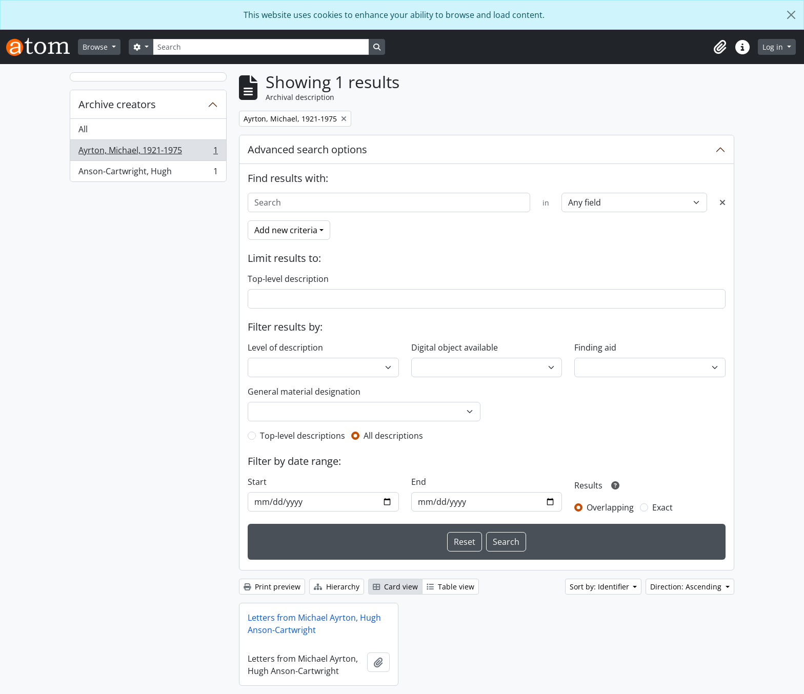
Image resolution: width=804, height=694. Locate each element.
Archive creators (117, 104)
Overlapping (610, 507)
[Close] (791, 15)
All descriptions (393, 435)
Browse (96, 47)
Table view (450, 586)
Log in (773, 47)
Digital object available (454, 347)
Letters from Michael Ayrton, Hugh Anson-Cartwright (314, 624)
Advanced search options (307, 149)
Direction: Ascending (686, 586)
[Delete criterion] (722, 202)
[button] (720, 47)
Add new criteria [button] (285, 230)
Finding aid (595, 347)
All (83, 129)
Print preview (272, 586)
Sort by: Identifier (600, 586)
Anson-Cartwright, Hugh (148, 173)
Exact (662, 507)
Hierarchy (336, 586)
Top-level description (288, 278)
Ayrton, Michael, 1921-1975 (148, 152)
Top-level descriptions (302, 435)
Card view (395, 586)
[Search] (261, 47)
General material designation (304, 391)
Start (257, 481)
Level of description (285, 347)
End (418, 481)
